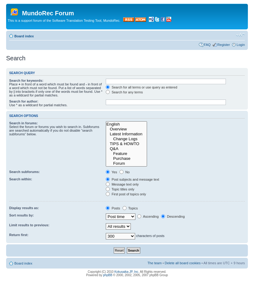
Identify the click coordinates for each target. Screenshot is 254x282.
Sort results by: (21, 215)
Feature (126, 153)
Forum (126, 163)
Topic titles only (120, 189)
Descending (173, 216)
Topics (130, 208)
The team (154, 263)
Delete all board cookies (183, 263)
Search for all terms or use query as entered (141, 87)
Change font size (240, 35)
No (125, 172)
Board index (24, 36)
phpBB (107, 275)
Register (223, 45)
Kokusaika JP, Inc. (126, 271)
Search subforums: (24, 172)
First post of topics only (126, 194)
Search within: (20, 179)
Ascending (148, 216)
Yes (111, 172)
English (126, 124)
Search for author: (23, 101)
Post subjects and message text (132, 179)
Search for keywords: (26, 80)
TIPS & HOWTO (126, 143)
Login (241, 45)
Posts (113, 208)
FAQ (207, 45)
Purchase (126, 158)
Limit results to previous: (29, 225)
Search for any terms (124, 92)
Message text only (122, 184)
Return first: (18, 235)
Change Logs (126, 139)
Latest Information (126, 134)
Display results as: (24, 208)
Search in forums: (23, 123)
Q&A (126, 148)
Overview (126, 129)
